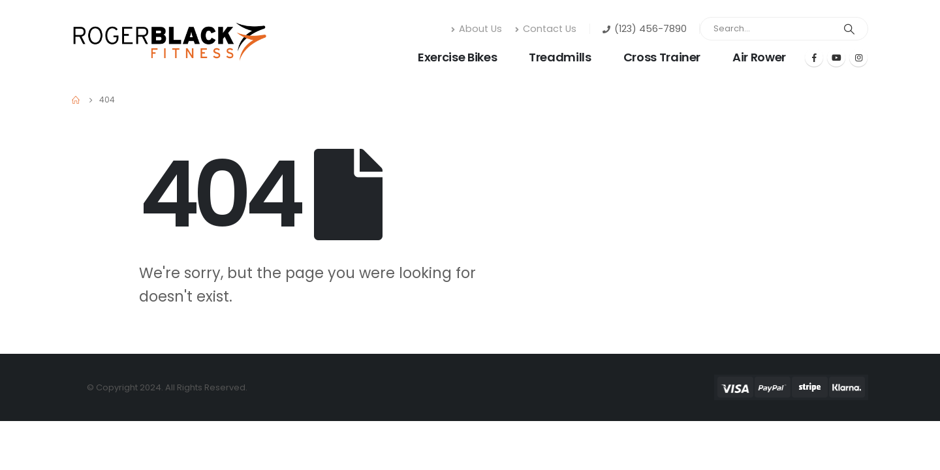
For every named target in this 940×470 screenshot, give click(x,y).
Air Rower (759, 57)
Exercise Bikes (457, 57)
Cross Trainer (661, 57)
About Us (476, 28)
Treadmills (560, 57)
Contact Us (545, 28)
